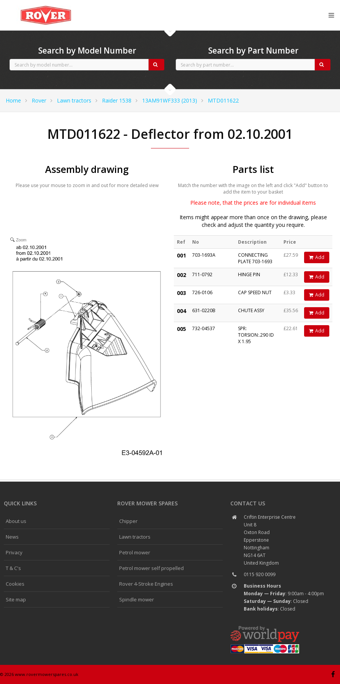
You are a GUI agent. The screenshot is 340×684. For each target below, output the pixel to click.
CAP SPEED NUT (255, 292)
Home (13, 100)
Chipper (128, 521)
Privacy (14, 552)
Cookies (15, 583)
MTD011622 (223, 100)
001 (181, 255)
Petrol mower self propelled (151, 568)
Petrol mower (134, 552)
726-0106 (202, 292)
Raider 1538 (116, 100)
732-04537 (203, 328)
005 (181, 328)
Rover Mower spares (147, 503)
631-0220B (203, 310)
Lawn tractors (74, 100)
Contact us (247, 503)
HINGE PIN (249, 274)
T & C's (13, 568)
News (12, 536)
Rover (39, 100)
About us (16, 521)
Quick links (20, 503)
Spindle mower (136, 599)
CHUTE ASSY (251, 310)
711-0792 (202, 274)
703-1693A (203, 255)
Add (316, 257)
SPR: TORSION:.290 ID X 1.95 (256, 335)
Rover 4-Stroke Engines (146, 583)
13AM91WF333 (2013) (169, 100)
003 (181, 292)
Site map (16, 599)
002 (181, 274)
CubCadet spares (46, 6)
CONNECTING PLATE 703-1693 (255, 258)
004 (181, 310)
